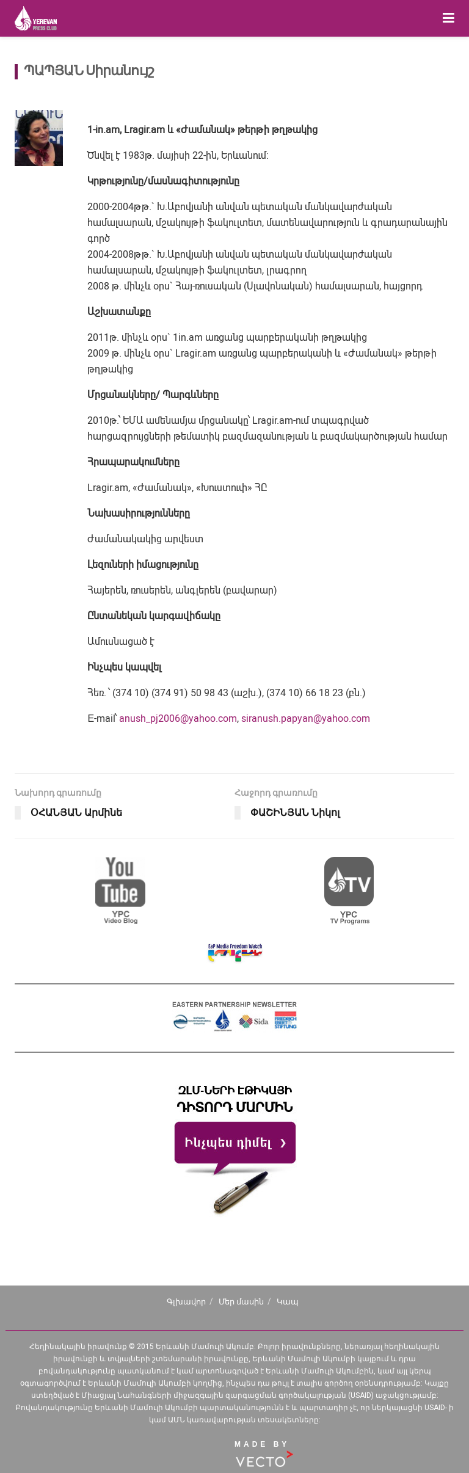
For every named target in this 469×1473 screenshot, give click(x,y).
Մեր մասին (241, 1301)
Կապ (288, 1301)
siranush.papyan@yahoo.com (305, 718)
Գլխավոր (186, 1301)
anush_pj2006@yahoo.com (178, 718)
